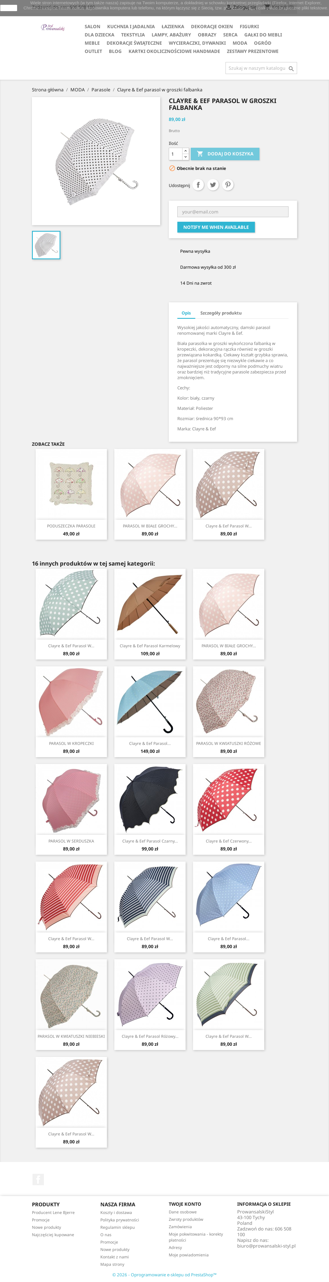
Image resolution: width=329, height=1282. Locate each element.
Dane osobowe (183, 1212)
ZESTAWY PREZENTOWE (253, 51)
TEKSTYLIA (133, 35)
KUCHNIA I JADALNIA (131, 26)
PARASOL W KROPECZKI (71, 743)
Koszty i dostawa (116, 1212)
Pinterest (227, 184)
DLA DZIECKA (99, 35)
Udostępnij (198, 184)
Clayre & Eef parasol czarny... (150, 841)
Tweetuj (213, 184)
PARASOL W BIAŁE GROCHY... (150, 526)
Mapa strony (112, 1264)
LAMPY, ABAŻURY (171, 35)
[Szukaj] (261, 68)
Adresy (175, 1247)
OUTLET (93, 51)
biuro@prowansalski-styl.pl (266, 1246)
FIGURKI (249, 26)
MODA (240, 43)
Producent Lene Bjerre (53, 1212)
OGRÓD (262, 43)
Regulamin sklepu (117, 1227)
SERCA (230, 35)
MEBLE (92, 43)
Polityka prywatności (119, 1220)
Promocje (41, 1220)
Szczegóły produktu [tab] (221, 313)
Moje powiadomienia (189, 1255)
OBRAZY (207, 35)
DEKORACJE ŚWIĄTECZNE (134, 43)
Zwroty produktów (186, 1219)
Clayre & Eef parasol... (150, 743)
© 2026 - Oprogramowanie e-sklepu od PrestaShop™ (164, 1274)
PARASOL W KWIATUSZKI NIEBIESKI (71, 1036)
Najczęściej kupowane (53, 1234)
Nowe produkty (46, 1227)
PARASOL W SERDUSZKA (71, 841)
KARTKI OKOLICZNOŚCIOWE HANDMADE (174, 51)
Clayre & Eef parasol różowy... (150, 1036)
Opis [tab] (186, 313)
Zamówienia (180, 1226)
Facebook (38, 1179)
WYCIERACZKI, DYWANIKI (197, 43)
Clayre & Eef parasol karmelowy (150, 645)
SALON (92, 26)
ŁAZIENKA (173, 26)
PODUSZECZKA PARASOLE (71, 526)
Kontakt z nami (114, 1257)
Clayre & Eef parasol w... (229, 526)
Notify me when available (216, 227)
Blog (115, 51)
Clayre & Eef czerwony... (229, 841)
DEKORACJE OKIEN (212, 26)
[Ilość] (175, 154)
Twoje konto (185, 1204)
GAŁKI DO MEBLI (263, 35)
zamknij (8, 8)
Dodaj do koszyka (225, 154)
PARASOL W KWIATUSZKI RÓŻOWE (228, 743)
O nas (105, 1234)
